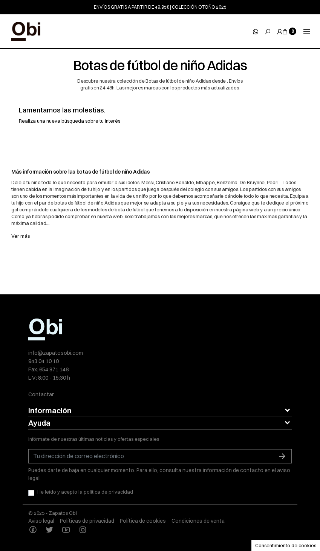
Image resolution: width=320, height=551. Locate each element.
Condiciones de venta (198, 520)
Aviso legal (41, 520)
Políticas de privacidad (87, 520)
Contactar (41, 394)
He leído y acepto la (85, 492)
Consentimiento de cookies (285, 545)
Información (50, 410)
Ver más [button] (20, 236)
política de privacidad (108, 492)
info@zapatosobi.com (55, 352)
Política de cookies (143, 520)
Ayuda (39, 423)
